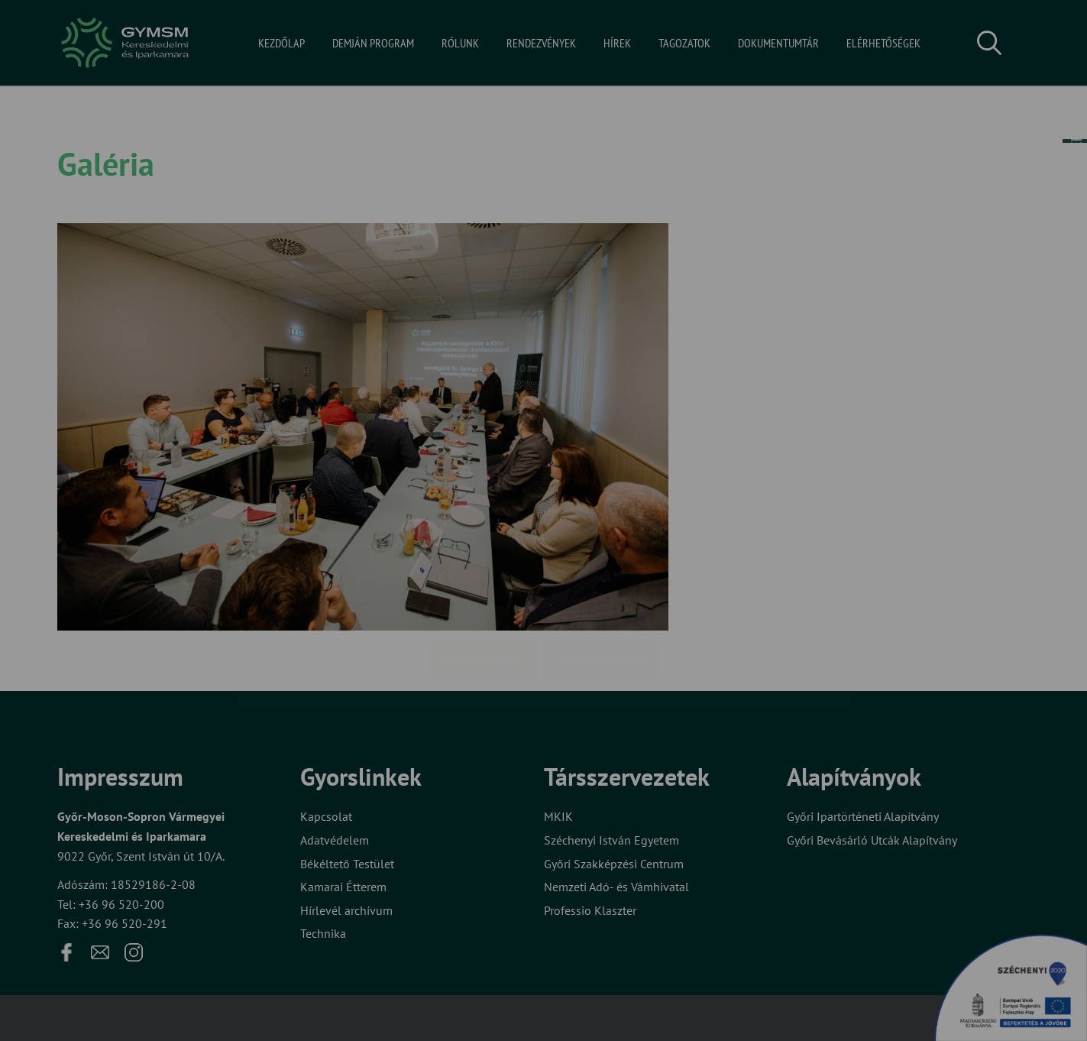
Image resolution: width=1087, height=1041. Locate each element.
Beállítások (603, 570)
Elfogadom (481, 570)
